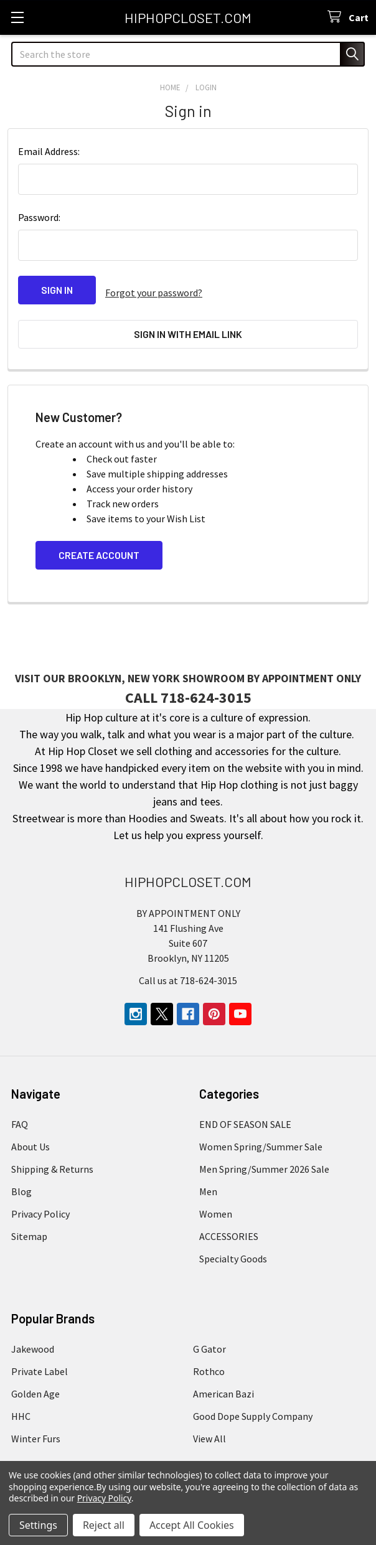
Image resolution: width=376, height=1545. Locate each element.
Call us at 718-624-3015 (188, 968)
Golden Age (35, 1382)
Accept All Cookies (191, 1525)
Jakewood (32, 1337)
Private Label (39, 1359)
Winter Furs (35, 1427)
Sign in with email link (188, 328)
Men (208, 1179)
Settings (38, 1525)
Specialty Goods (233, 1247)
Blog (21, 1179)
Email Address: (49, 151)
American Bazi (223, 1382)
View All (209, 1427)
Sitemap (29, 1224)
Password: (39, 217)
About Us (30, 1135)
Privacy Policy (40, 1202)
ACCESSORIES (228, 1224)
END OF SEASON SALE (245, 1112)
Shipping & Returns (52, 1157)
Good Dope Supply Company (253, 1404)
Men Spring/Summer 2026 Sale (264, 1157)
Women (215, 1202)
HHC (21, 1404)
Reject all (104, 1525)
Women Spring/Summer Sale (260, 1135)
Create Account (99, 544)
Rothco (209, 1359)
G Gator (209, 1337)
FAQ (19, 1112)
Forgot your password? (153, 290)
